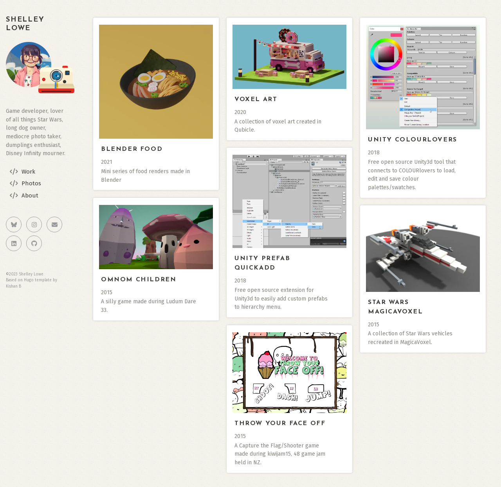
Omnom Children (138, 280)
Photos (31, 183)
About (30, 195)
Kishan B (13, 286)
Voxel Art (255, 99)
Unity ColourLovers (412, 140)
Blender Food (131, 149)
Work (28, 171)
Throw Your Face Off (279, 423)
